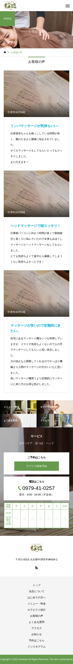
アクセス (36, 628)
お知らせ (36, 634)
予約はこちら (36, 640)
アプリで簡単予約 (36, 466)
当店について (36, 591)
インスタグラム (36, 646)
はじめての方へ (36, 597)
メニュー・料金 (36, 603)
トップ (36, 585)
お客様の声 (36, 615)
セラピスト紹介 (36, 609)
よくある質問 (36, 621)
